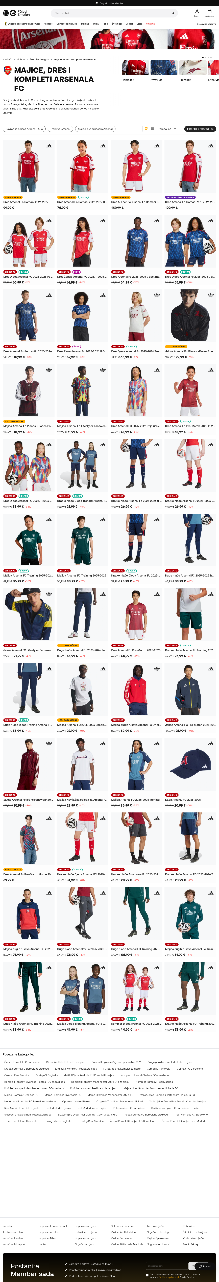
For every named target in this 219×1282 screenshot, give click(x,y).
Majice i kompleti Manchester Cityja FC (110, 1094)
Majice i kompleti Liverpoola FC (63, 1094)
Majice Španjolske (157, 1238)
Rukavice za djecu (86, 1232)
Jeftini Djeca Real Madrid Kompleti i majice (89, 1075)
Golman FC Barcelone (190, 1068)
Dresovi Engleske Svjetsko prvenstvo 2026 (116, 1062)
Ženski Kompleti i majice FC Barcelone (132, 1121)
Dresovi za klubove (206, 24)
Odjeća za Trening (158, 1232)
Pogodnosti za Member (109, 3)
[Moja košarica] (209, 13)
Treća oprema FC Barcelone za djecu (146, 1114)
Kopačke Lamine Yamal (53, 1226)
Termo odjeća (155, 1226)
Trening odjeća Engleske (57, 1121)
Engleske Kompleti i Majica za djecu (76, 1068)
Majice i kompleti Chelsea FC (21, 1094)
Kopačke (48, 24)
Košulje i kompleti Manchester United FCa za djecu (34, 1088)
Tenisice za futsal (13, 1232)
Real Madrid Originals (58, 1108)
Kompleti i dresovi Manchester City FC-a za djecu (100, 1081)
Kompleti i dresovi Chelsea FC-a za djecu (145, 1075)
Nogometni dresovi (158, 1244)
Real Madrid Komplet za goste (21, 1108)
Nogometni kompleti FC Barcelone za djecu (30, 1101)
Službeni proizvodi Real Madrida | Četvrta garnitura (87, 1114)
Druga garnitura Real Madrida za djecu (170, 1062)
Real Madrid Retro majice (92, 1108)
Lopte (42, 1244)
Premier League (39, 59)
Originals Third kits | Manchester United (119, 1101)
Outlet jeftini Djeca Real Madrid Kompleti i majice (177, 1101)
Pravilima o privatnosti (168, 1277)
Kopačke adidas (49, 1232)
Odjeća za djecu (84, 1244)
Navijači (7, 59)
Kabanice (188, 1226)
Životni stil (117, 24)
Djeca (139, 24)
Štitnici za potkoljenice (196, 1232)
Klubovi (20, 59)
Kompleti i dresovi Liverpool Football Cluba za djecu (34, 1081)
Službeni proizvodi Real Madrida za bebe (28, 1114)
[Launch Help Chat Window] (205, 1266)
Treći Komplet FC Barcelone (191, 1114)
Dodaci (129, 24)
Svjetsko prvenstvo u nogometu (22, 23)
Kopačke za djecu (85, 1226)
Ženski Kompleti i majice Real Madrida (184, 1121)
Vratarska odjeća (193, 1238)
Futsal (96, 24)
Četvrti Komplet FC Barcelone (22, 1062)
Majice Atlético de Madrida (127, 1244)
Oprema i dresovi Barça (76, 1101)
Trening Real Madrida (91, 1121)
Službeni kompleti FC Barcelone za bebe (175, 1108)
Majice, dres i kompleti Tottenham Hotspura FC (167, 1094)
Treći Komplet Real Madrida (20, 1121)
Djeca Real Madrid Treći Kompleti (65, 1062)
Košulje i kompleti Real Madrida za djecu (93, 1088)
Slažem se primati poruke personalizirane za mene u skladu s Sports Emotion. (175, 1275)
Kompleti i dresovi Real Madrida (154, 1081)
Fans (105, 24)
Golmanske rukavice (67, 24)
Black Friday (190, 1244)
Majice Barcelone (121, 1238)
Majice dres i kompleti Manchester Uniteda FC (151, 1088)
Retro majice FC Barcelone (129, 1108)
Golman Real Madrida (16, 1075)
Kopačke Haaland (13, 1238)
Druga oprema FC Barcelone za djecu (26, 1068)
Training (85, 24)
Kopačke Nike (47, 1238)
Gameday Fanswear (159, 1068)
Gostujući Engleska (47, 1075)
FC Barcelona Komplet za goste (122, 1068)
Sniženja (150, 24)
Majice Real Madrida (123, 1232)
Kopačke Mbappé (14, 1244)
